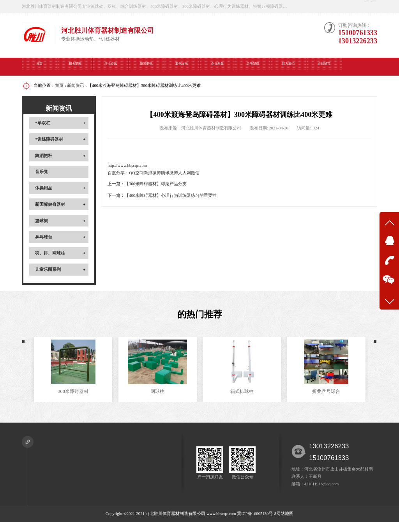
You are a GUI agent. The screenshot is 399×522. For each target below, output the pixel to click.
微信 (195, 173)
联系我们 (288, 66)
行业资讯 (110, 66)
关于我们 (253, 66)
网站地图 (284, 513)
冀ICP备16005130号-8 (256, 513)
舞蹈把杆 (43, 155)
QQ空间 (136, 173)
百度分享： (118, 173)
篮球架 (41, 220)
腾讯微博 (169, 173)
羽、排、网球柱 (50, 253)
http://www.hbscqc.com (127, 165)
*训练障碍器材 (49, 139)
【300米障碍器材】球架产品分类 (156, 184)
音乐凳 (41, 171)
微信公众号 (359, 6)
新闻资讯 (146, 66)
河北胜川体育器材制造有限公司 (175, 513)
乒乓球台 (43, 237)
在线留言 (324, 66)
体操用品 (43, 188)
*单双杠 (42, 122)
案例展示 (181, 66)
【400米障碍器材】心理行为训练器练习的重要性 (171, 195)
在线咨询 (319, 6)
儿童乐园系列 (48, 269)
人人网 (184, 173)
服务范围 (75, 66)
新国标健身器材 (50, 204)
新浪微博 (152, 173)
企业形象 (217, 66)
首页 (39, 66)
